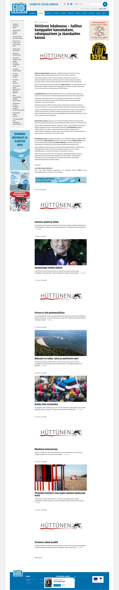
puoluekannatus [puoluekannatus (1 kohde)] (57, 170)
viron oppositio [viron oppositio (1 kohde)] (49, 172)
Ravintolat (48, 13)
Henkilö (98, 13)
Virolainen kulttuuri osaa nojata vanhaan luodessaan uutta (17, 62)
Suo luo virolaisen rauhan (16, 75)
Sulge (74, 577)
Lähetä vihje (93, 9)
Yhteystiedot (29, 583)
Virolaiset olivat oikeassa (15, 81)
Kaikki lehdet (103, 9)
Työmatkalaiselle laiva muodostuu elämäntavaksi (18, 121)
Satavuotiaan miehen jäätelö (17, 32)
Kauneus (63, 13)
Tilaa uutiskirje (84, 9)
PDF (65, 585)
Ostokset (56, 13)
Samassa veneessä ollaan (15, 25)
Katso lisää (38, 557)
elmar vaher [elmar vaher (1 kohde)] (38, 170)
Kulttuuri (91, 13)
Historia (84, 13)
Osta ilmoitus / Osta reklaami (31, 580)
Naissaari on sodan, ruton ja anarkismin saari (17, 43)
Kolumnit (40, 13)
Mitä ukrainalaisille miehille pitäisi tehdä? (17, 98)
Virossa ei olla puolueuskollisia (18, 37)
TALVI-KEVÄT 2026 (59, 581)
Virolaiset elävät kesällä (17, 70)
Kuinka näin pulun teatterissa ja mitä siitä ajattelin (17, 89)
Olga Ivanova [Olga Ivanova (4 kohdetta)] (47, 170)
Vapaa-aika (70, 13)
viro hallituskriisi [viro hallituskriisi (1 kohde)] (66, 170)
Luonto (78, 13)
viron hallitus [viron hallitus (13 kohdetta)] (77, 170)
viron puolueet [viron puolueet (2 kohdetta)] (58, 172)
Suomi (80, 4)
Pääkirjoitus (33, 13)
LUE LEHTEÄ (57, 585)
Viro (104, 13)
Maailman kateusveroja (17, 54)
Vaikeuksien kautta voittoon (16, 114)
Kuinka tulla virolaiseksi (16, 49)
